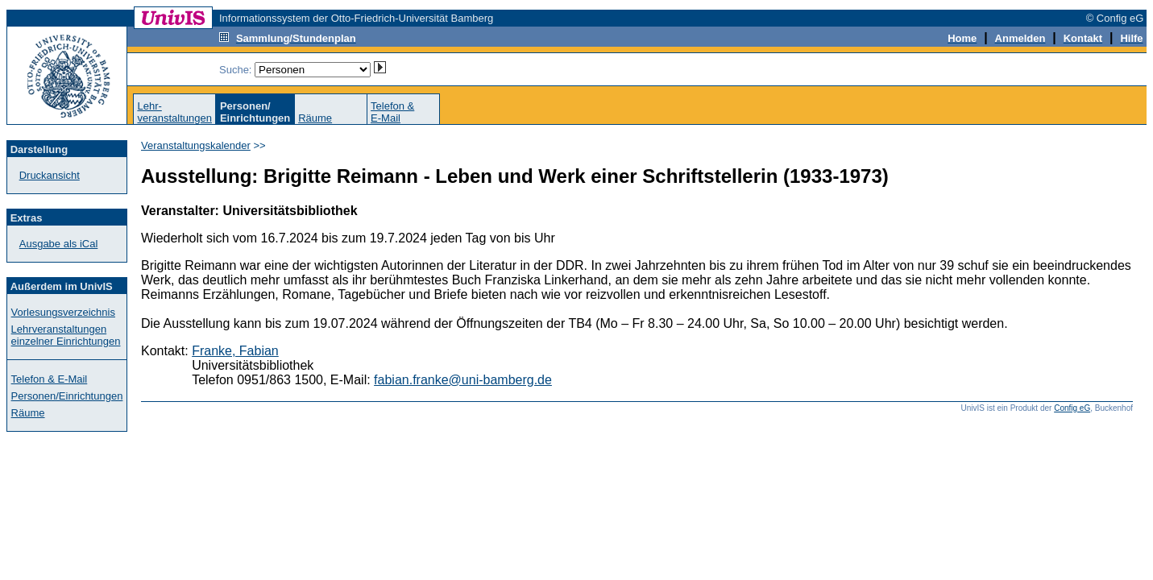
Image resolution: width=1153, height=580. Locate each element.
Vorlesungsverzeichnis (63, 312)
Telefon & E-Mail (49, 379)
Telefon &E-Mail (392, 112)
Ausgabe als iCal (58, 244)
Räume (315, 118)
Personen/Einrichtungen (67, 396)
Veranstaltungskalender (196, 145)
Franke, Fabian (235, 351)
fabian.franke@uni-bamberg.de (463, 380)
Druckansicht (49, 175)
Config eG (1072, 408)
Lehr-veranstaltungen (174, 112)
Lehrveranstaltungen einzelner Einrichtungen (66, 335)
